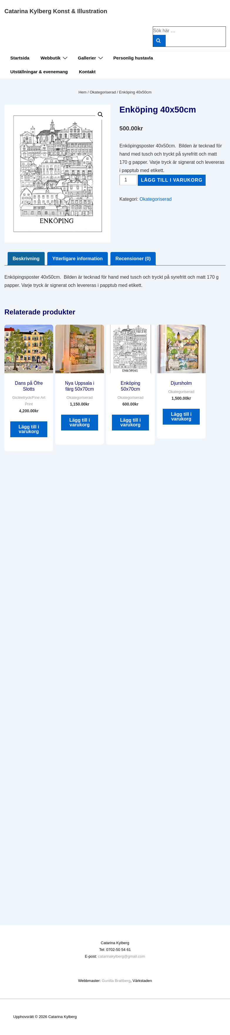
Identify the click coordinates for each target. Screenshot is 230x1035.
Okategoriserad (103, 92)
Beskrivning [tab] (26, 258)
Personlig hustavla (133, 57)
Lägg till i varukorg (172, 180)
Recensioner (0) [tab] (133, 258)
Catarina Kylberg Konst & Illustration (55, 11)
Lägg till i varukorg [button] (29, 429)
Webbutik (55, 58)
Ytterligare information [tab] (77, 258)
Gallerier (91, 58)
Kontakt (87, 71)
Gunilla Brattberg (116, 980)
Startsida (19, 57)
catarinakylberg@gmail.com (121, 956)
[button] (100, 114)
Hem (82, 92)
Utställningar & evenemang (39, 71)
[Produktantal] (128, 180)
